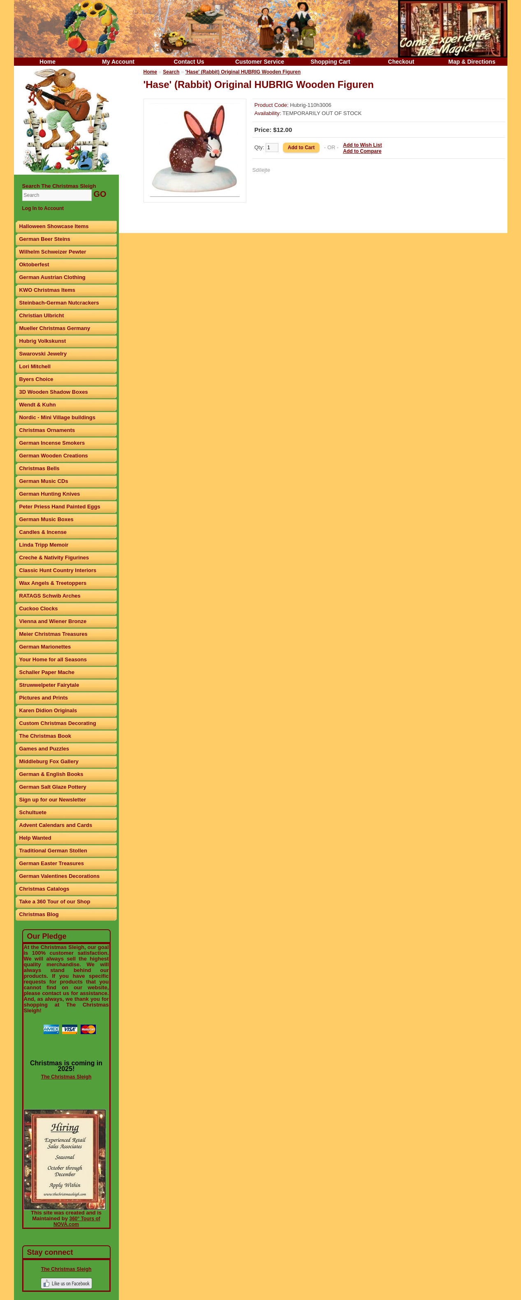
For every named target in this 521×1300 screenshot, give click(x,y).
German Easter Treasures (51, 863)
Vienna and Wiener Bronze (53, 621)
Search (171, 72)
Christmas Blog (39, 914)
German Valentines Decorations (59, 876)
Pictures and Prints (43, 698)
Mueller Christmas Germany (54, 328)
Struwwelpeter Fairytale (49, 685)
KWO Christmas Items (47, 290)
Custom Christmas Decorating (57, 723)
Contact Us (189, 61)
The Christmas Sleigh (66, 1077)
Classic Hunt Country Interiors (58, 570)
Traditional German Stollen (53, 850)
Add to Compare (362, 151)
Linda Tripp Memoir (44, 545)
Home (47, 61)
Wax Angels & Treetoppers (53, 583)
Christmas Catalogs (44, 889)
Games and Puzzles (44, 749)
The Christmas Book (45, 736)
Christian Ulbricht (41, 315)
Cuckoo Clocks (38, 608)
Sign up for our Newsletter (52, 800)
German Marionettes (45, 647)
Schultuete (32, 812)
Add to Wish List (362, 145)
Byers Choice (36, 379)
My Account (118, 61)
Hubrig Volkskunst (42, 341)
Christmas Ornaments (47, 430)
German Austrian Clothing (52, 277)
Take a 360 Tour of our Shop (54, 901)
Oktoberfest (34, 264)
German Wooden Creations (53, 456)
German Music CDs (43, 481)
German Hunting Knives (49, 494)
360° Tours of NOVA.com (76, 1221)
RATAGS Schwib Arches (50, 596)
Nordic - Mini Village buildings (57, 417)
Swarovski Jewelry (43, 354)
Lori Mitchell (35, 366)
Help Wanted (35, 838)
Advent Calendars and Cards (56, 825)
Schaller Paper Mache (46, 672)
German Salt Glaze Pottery (52, 787)
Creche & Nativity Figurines (54, 557)
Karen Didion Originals (48, 710)
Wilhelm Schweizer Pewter (52, 252)
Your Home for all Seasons (53, 659)
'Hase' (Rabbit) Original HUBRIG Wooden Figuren (243, 72)
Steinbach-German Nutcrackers (59, 303)
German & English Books (51, 774)
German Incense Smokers (52, 443)
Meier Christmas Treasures (53, 634)
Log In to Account (43, 208)
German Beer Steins (44, 239)
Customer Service (259, 61)
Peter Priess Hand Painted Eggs (59, 506)
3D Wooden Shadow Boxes (53, 392)
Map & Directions (471, 61)
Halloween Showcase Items (54, 226)
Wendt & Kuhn (37, 405)
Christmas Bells (39, 468)
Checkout (401, 61)
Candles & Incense (43, 532)
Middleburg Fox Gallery (49, 761)
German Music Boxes (46, 519)
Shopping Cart (330, 61)
